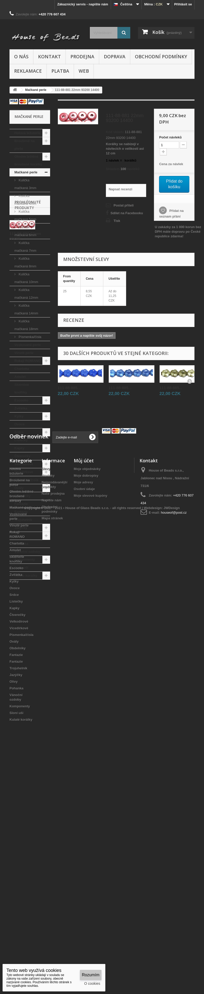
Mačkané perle (26, 172)
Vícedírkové (23, 472)
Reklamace (28, 71)
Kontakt (49, 56)
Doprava (114, 56)
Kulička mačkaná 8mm (25, 262)
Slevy (46, 701)
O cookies (92, 983)
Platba (60, 71)
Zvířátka (20, 408)
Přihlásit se (183, 4)
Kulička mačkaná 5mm (25, 215)
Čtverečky (22, 456)
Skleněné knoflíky (21, 388)
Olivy (18, 536)
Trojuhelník (23, 520)
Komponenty (24, 559)
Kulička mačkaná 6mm (25, 231)
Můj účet (84, 693)
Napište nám (51, 733)
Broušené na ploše (24, 145)
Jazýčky (20, 528)
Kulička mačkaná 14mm (26, 309)
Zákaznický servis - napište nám (82, 4)
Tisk (117, 221)
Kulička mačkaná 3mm (25, 184)
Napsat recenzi (120, 189)
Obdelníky (22, 496)
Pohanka (21, 544)
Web (84, 71)
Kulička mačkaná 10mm (26, 278)
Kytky (18, 416)
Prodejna (82, 56)
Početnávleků (170, 137)
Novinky (48, 708)
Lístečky (21, 440)
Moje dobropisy (86, 708)
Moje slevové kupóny (90, 728)
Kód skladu (115, 132)
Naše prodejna (53, 726)
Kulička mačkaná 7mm (25, 246)
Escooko (21, 400)
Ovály (18, 488)
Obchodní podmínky (161, 56)
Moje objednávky (87, 701)
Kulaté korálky (25, 575)
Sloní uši (21, 567)
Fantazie (21, 504)
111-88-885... (69, 388)
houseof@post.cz (174, 745)
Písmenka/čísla (29, 337)
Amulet (20, 377)
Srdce (19, 432)
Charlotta (21, 369)
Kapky (19, 448)
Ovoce (19, 424)
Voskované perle (27, 345)
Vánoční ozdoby (27, 552)
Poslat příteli (124, 205)
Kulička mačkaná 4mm (25, 199)
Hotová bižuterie (27, 133)
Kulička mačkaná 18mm (26, 325)
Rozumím (90, 975)
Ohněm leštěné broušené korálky (28, 160)
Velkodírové (23, 464)
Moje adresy (83, 715)
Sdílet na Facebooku (126, 213)
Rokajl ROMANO (27, 361)
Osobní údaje (84, 721)
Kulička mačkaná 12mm (26, 293)
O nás (21, 56)
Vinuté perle (23, 353)
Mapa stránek (52, 751)
